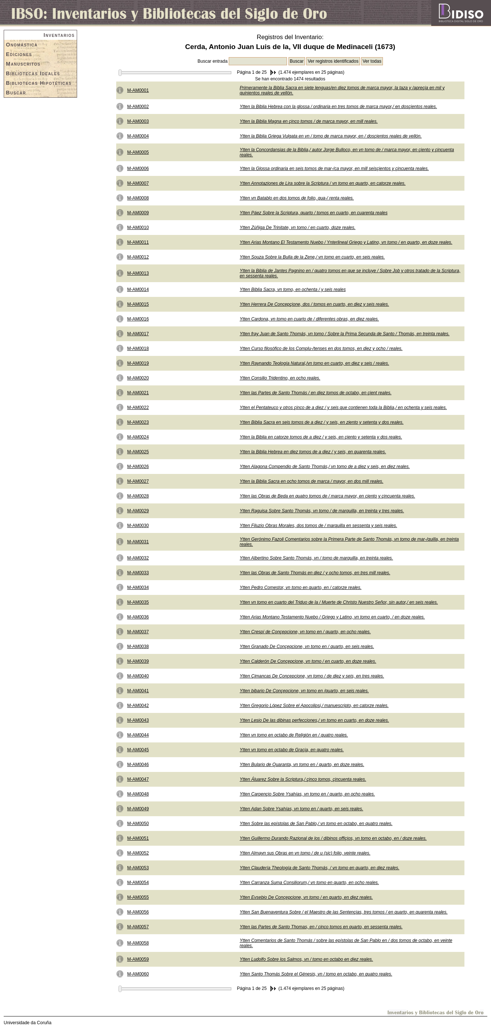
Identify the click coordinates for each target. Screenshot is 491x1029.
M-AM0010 (138, 227)
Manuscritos (23, 64)
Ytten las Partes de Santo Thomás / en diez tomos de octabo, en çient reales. (316, 392)
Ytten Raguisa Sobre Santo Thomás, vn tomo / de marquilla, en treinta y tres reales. (322, 510)
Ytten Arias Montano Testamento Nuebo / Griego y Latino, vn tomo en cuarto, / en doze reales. (332, 617)
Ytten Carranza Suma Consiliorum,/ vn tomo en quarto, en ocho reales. (309, 882)
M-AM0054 (138, 882)
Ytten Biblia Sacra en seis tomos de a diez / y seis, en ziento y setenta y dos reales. (322, 422)
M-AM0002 (138, 106)
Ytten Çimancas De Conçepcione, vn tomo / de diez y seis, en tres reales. (312, 676)
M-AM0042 (138, 705)
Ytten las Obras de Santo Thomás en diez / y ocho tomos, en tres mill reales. (315, 572)
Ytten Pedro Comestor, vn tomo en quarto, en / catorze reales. (301, 587)
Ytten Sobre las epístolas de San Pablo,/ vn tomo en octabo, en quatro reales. (316, 823)
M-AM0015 (138, 304)
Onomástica (22, 45)
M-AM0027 (138, 481)
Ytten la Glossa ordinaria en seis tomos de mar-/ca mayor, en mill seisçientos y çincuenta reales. (334, 168)
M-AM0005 (138, 152)
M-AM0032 (138, 558)
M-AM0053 (138, 867)
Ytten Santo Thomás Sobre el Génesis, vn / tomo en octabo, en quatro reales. (316, 974)
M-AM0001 (138, 90)
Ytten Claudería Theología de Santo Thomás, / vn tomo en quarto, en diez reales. (320, 867)
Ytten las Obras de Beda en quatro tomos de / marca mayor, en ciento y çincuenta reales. (327, 496)
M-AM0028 (138, 496)
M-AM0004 (138, 136)
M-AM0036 (138, 617)
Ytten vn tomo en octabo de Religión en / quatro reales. (294, 735)
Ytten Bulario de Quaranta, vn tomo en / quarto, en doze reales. (302, 764)
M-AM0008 (138, 198)
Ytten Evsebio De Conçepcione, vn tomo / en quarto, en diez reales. (306, 897)
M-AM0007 (138, 183)
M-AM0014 (138, 289)
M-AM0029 (138, 510)
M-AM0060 (138, 974)
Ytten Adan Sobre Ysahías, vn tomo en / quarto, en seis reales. (301, 808)
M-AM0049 (138, 808)
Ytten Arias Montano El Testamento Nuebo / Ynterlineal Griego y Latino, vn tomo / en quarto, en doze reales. (346, 242)
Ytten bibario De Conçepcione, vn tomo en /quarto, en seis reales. (304, 690)
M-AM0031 (138, 541)
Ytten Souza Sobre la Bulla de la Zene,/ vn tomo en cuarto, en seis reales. (312, 257)
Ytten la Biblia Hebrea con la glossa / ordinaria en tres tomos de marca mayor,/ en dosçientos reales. (338, 106)
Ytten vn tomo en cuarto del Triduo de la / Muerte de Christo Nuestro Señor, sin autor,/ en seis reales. (339, 602)
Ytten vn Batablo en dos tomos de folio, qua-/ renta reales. (297, 198)
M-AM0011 (138, 242)
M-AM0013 (138, 273)
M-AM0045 (138, 749)
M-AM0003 (138, 121)
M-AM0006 (138, 168)
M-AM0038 (138, 646)
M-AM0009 (138, 212)
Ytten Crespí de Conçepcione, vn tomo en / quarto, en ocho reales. (305, 631)
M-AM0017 (138, 333)
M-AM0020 (138, 378)
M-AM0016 (138, 319)
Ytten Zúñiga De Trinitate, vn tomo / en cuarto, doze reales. (298, 227)
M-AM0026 (138, 466)
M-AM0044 (138, 735)
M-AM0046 (138, 764)
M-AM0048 (138, 794)
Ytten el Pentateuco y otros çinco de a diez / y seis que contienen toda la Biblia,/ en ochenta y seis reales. (343, 407)
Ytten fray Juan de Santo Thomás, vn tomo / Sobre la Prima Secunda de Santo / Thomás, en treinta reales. (345, 333)
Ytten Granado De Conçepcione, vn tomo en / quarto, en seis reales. (307, 646)
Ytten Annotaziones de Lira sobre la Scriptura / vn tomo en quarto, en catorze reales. (323, 183)
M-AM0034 (138, 587)
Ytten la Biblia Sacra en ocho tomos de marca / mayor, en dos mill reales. (312, 481)
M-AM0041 (138, 690)
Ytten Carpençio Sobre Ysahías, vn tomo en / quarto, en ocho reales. (307, 794)
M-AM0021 (138, 392)
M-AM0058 (138, 943)
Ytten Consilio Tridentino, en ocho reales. (280, 378)
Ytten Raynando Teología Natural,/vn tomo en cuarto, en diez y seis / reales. (314, 363)
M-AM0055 (138, 897)
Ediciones (19, 54)
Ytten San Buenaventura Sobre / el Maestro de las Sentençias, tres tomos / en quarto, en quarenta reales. (344, 912)
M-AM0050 (138, 823)
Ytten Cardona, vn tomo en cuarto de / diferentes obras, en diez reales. (309, 319)
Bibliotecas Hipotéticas (39, 83)
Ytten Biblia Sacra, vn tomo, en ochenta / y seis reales (293, 289)
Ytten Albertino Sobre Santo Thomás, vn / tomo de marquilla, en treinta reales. (316, 558)
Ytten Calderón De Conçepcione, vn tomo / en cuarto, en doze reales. (308, 661)
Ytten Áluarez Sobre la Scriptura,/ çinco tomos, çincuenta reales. (303, 779)
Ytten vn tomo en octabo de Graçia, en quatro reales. (292, 749)
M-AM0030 (138, 525)
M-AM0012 (138, 257)
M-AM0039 (138, 661)
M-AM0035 (138, 602)
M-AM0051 (138, 838)
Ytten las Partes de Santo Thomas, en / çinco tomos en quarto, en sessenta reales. (321, 926)
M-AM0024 (138, 437)
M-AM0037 (138, 631)
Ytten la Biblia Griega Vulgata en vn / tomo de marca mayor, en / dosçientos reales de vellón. (331, 136)
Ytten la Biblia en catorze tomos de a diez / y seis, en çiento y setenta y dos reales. (321, 437)
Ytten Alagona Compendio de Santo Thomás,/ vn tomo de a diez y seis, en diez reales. (325, 466)
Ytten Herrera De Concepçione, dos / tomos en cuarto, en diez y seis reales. (314, 304)
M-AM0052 (138, 853)
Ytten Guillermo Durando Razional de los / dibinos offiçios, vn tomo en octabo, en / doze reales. (333, 838)
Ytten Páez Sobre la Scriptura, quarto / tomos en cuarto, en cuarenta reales (314, 212)
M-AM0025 (138, 451)
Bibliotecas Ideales (33, 73)
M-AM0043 (138, 720)
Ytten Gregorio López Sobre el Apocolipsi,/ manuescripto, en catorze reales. (314, 705)
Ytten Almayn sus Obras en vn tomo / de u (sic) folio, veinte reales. (305, 853)
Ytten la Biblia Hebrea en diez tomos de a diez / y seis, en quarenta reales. (313, 451)
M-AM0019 (138, 363)
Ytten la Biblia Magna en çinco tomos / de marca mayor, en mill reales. (309, 121)
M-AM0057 (138, 926)
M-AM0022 (138, 407)
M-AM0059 (138, 959)
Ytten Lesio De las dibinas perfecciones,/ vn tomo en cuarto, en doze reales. (314, 720)
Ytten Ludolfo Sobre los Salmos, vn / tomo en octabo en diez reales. (306, 959)
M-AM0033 (138, 572)
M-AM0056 (138, 912)
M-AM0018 (138, 348)
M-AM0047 (138, 779)
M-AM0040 (138, 676)
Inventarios (59, 35)
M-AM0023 (138, 422)
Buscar (16, 93)
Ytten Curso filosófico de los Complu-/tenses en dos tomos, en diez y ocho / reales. (321, 348)
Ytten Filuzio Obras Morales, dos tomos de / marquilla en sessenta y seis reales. (318, 525)
